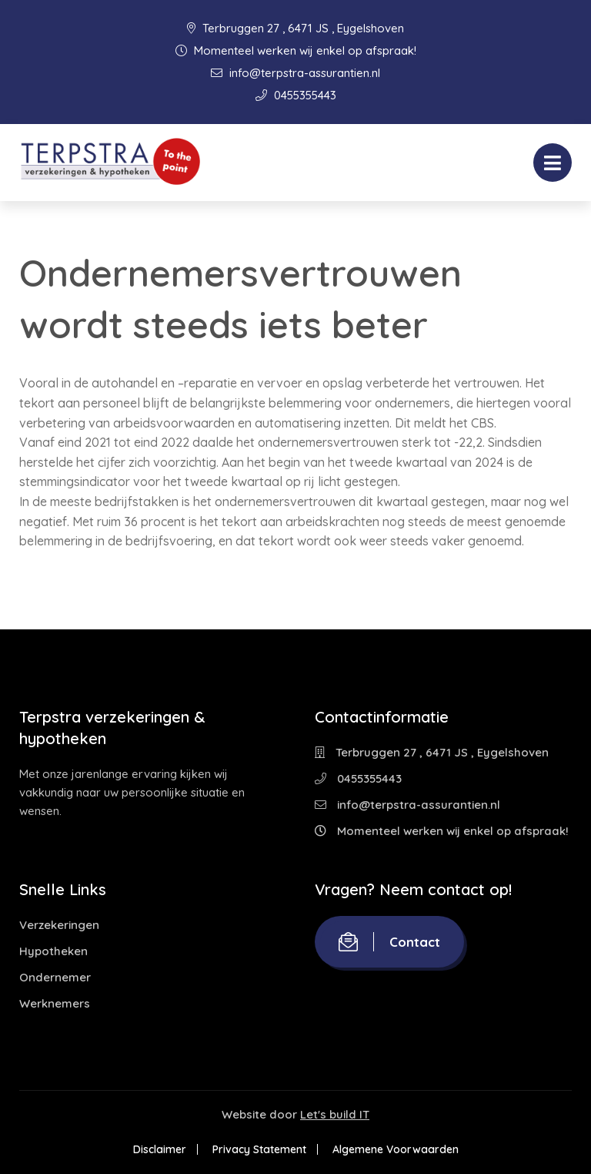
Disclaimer (159, 1149)
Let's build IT (334, 1114)
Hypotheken (53, 951)
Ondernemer (55, 977)
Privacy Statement (259, 1149)
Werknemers (54, 1003)
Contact (389, 941)
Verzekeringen (59, 924)
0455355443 (295, 95)
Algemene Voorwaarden (395, 1149)
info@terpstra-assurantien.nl (295, 72)
